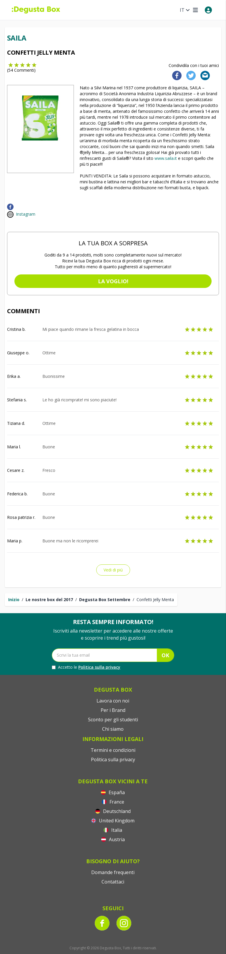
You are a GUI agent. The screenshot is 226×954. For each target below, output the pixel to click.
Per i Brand (113, 710)
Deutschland (113, 811)
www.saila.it (165, 158)
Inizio (13, 599)
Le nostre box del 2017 (49, 599)
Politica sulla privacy (99, 667)
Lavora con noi (113, 701)
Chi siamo (113, 729)
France (113, 802)
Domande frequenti (112, 872)
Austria (113, 839)
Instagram (25, 214)
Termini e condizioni (113, 750)
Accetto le (86, 667)
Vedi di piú (113, 570)
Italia (113, 830)
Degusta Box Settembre (104, 599)
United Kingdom (112, 820)
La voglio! (113, 281)
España (113, 792)
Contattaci (113, 881)
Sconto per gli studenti (113, 719)
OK (165, 655)
